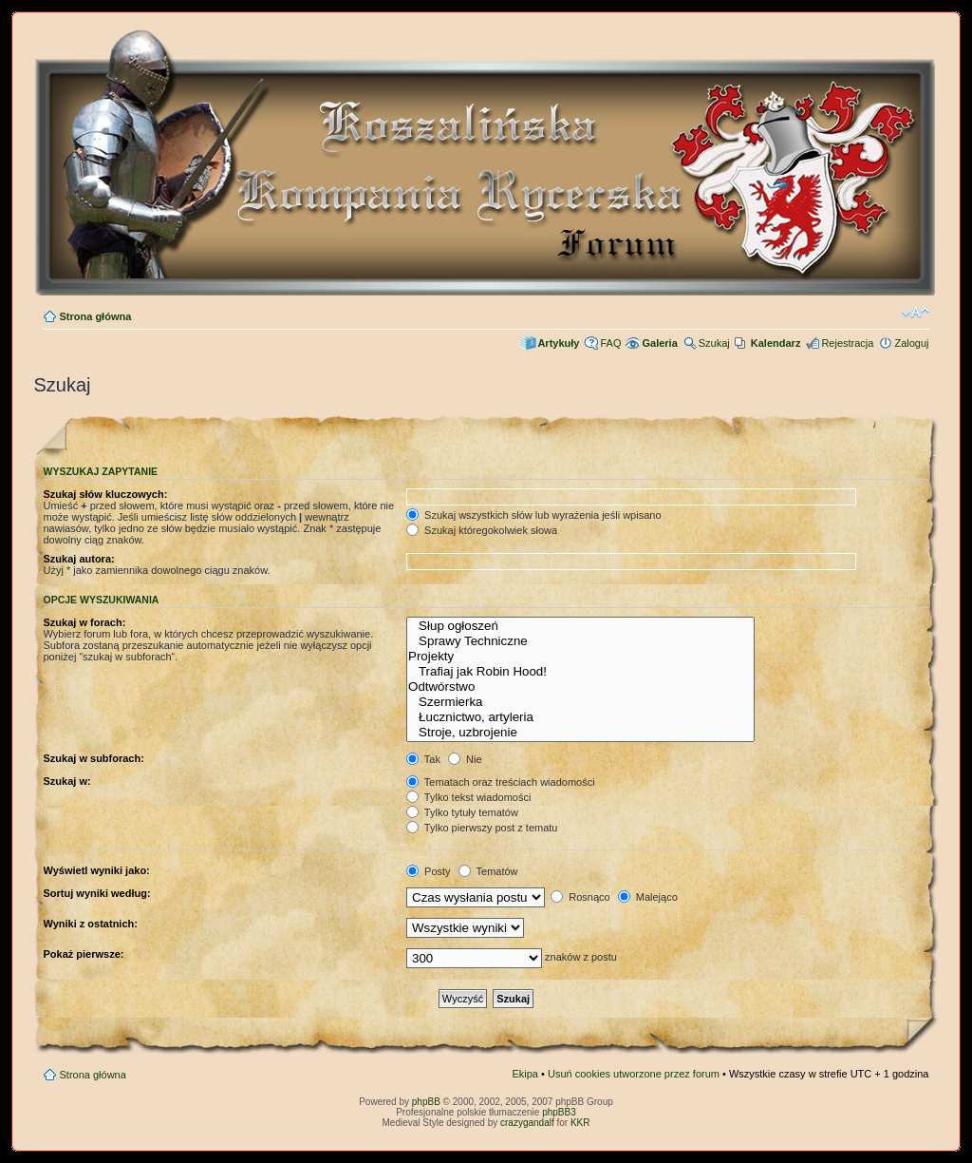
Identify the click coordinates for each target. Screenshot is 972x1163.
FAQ (610, 343)
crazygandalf (527, 1122)
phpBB (426, 1101)
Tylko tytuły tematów (462, 812)
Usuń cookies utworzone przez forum (634, 1073)
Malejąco (648, 897)
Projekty (580, 656)
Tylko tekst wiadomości (468, 797)
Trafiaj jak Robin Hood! (580, 671)
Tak (423, 759)
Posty (428, 871)
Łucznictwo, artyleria (580, 717)
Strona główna (96, 316)
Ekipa (525, 1073)
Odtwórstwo (580, 687)
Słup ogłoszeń (580, 626)
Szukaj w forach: (85, 622)
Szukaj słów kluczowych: (106, 494)
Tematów (488, 871)
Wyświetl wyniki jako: (97, 870)
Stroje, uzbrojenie (580, 732)
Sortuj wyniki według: (97, 893)
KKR (580, 1122)
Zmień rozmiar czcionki (915, 312)
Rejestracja (847, 343)
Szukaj (714, 343)
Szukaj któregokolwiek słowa (481, 530)
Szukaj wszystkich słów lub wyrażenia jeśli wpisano (533, 515)
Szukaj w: (67, 781)
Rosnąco (580, 897)
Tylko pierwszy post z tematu (481, 827)
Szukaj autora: (79, 558)
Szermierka (580, 702)
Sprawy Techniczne (580, 641)
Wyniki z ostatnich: (91, 923)
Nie (465, 759)
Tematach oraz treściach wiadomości (500, 782)
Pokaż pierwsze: (84, 954)
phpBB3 (559, 1112)
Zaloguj (911, 343)
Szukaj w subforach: (94, 758)
